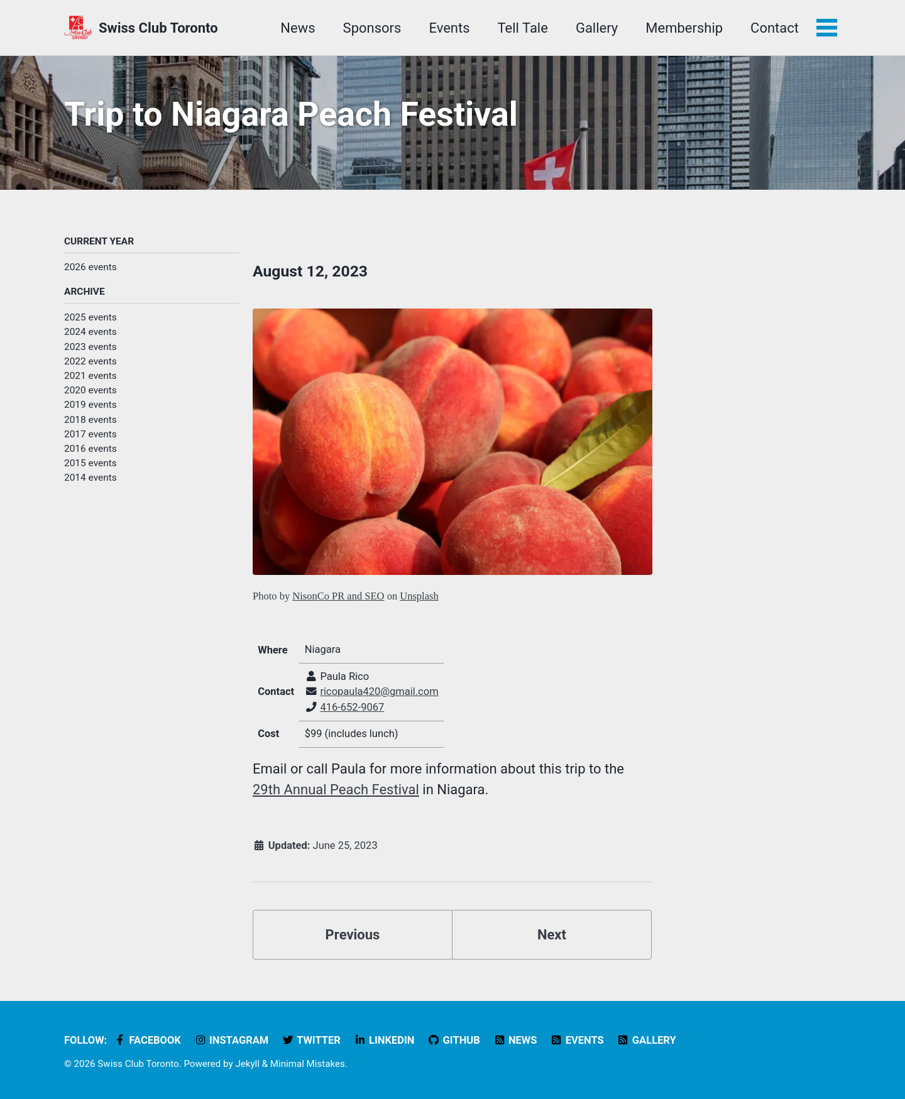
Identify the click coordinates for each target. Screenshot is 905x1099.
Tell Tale (523, 28)
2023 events (90, 347)
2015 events (90, 463)
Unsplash (419, 596)
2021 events (90, 375)
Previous (353, 935)
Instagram (231, 1040)
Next (551, 935)
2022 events (90, 361)
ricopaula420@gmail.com (379, 691)
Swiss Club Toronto (158, 28)
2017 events (90, 434)
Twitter (311, 1040)
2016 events (90, 448)
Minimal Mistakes (307, 1063)
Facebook (147, 1040)
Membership (684, 28)
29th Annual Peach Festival (336, 789)
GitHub (453, 1040)
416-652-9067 (352, 707)
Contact (774, 28)
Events (449, 28)
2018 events (90, 419)
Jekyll (247, 1063)
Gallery (597, 28)
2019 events (90, 404)
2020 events (90, 390)
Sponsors (372, 28)
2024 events (90, 331)
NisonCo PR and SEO (338, 596)
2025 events (90, 317)
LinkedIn (383, 1040)
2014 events (90, 477)
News (297, 28)
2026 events (90, 267)
